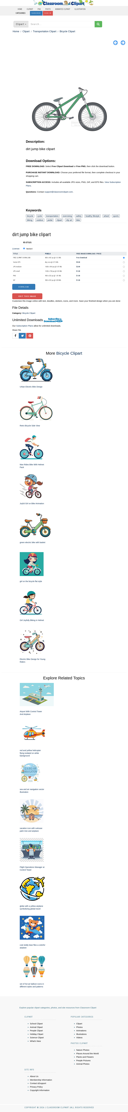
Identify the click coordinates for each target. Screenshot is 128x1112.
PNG (39, 9)
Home (20, 9)
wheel (106, 216)
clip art (69, 220)
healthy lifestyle (93, 216)
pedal (49, 220)
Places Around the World (87, 1053)
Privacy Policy (36, 1087)
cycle (39, 216)
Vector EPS (16, 262)
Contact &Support (38, 1083)
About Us (34, 1076)
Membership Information (41, 1080)
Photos (79, 1027)
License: (16, 248)
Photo (48, 9)
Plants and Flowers (85, 1057)
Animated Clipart (62, 9)
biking (29, 220)
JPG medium (17, 267)
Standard (29, 249)
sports (116, 216)
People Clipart (36, 1030)
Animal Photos (82, 1064)
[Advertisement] (64, 67)
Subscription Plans (24, 326)
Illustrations (81, 1034)
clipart (59, 220)
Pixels (48, 254)
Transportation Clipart (44, 31)
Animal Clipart (36, 1027)
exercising (67, 216)
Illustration (80, 9)
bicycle (30, 216)
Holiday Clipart (36, 1034)
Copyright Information (39, 1090)
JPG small (16, 271)
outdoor (39, 220)
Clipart (30, 9)
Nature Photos (82, 1050)
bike (78, 220)
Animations (81, 1030)
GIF (14, 280)
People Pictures (83, 1060)
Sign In (48, 13)
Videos (79, 1037)
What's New (35, 1041)
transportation (52, 216)
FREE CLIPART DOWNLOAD (22, 258)
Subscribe (36, 13)
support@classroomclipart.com (59, 192)
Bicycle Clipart (67, 31)
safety (78, 216)
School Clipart (36, 1023)
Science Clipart (37, 1037)
